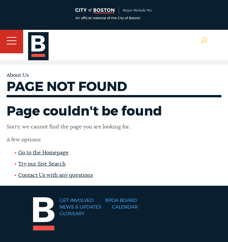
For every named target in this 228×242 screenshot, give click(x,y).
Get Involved (76, 200)
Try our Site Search (42, 164)
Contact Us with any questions (55, 175)
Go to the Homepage (43, 152)
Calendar (125, 207)
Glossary (72, 214)
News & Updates (80, 207)
